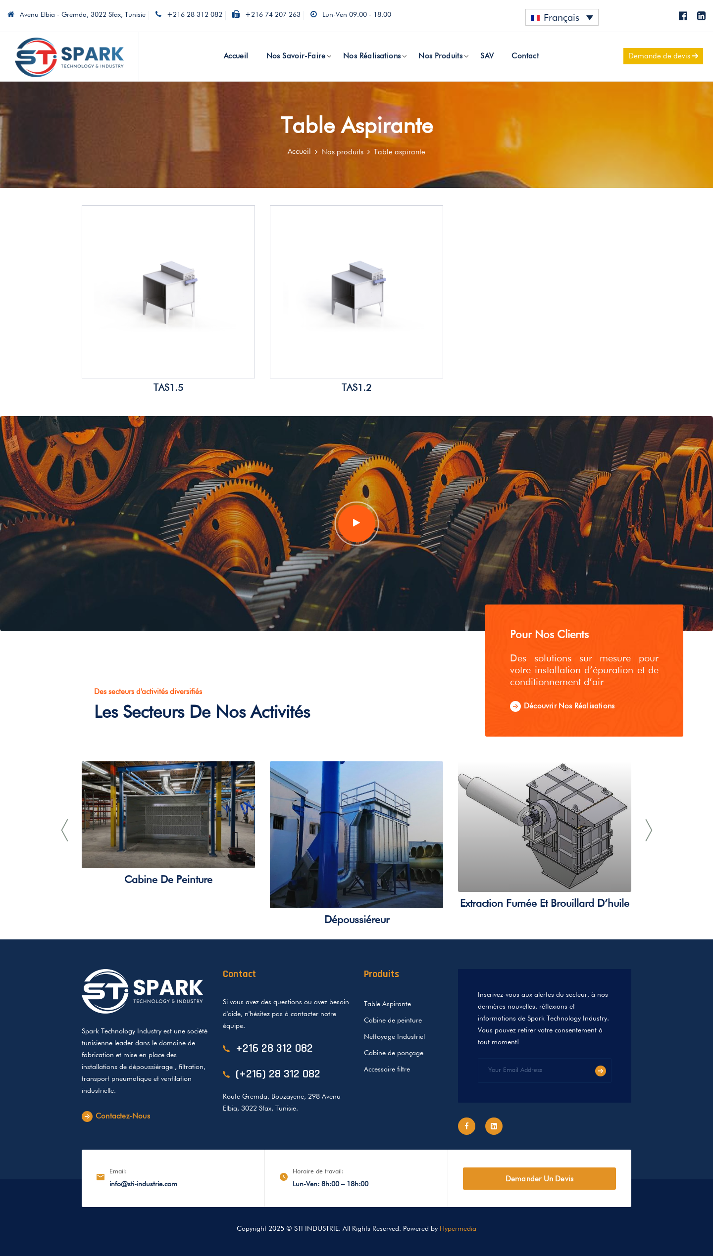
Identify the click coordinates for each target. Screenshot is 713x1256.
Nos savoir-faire (295, 56)
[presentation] (64, 830)
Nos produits (440, 56)
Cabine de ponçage (393, 1053)
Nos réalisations (372, 56)
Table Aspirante (387, 1004)
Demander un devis (539, 1179)
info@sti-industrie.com (143, 1184)
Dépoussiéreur (356, 920)
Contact (525, 56)
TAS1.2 (356, 388)
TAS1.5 (168, 388)
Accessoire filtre (387, 1069)
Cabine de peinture (168, 880)
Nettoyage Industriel (394, 1036)
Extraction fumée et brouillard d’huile (544, 904)
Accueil (236, 56)
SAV (487, 56)
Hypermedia (458, 1228)
